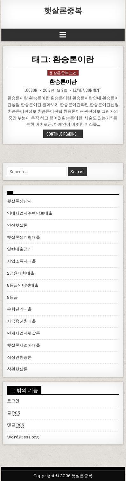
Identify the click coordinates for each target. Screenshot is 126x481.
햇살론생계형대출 (23, 237)
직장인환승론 (19, 357)
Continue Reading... (63, 134)
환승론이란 (62, 82)
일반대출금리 (19, 249)
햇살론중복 (63, 10)
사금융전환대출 (21, 321)
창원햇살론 (17, 369)
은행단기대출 (19, 309)
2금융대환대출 (20, 273)
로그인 (13, 400)
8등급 (12, 297)
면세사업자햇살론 (23, 333)
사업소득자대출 (21, 261)
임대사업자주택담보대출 (29, 213)
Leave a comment (87, 90)
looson (30, 90)
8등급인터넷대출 (22, 285)
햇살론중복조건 (63, 72)
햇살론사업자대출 (23, 345)
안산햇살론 (17, 225)
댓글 (15, 425)
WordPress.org (23, 437)
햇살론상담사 (19, 201)
